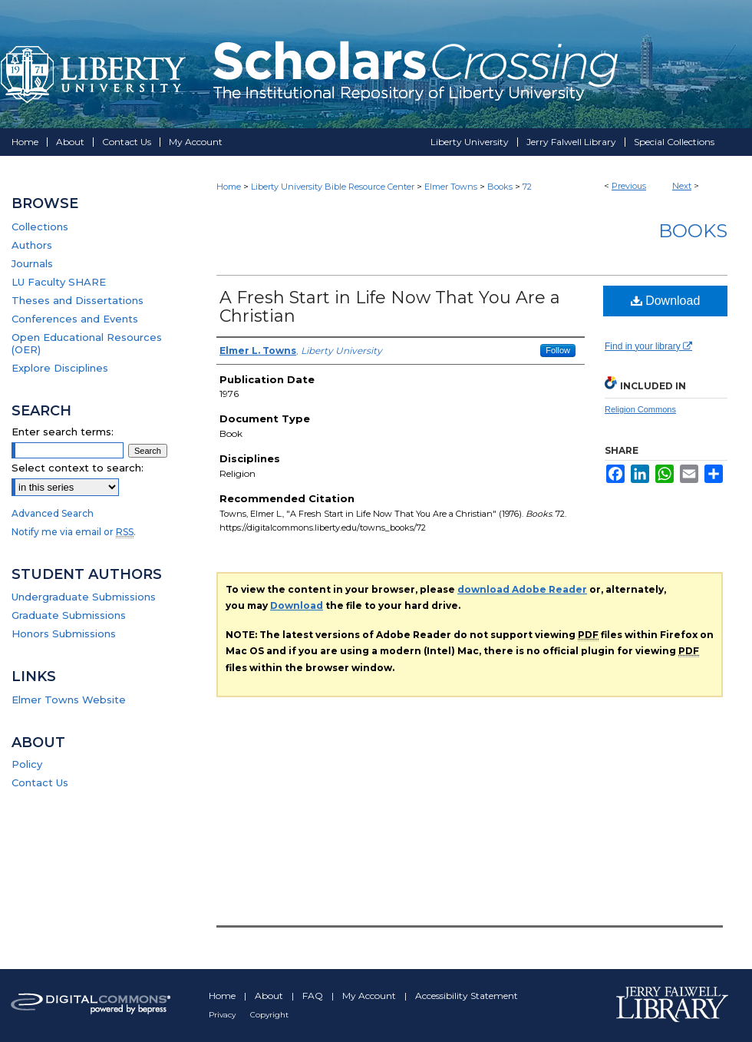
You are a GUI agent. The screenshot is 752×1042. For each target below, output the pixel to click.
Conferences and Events (75, 319)
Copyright (269, 1015)
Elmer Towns (450, 186)
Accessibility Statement (466, 995)
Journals (32, 263)
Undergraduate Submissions (84, 596)
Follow (558, 350)
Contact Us (40, 782)
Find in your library (648, 346)
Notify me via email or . (74, 532)
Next (681, 185)
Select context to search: (77, 467)
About (270, 995)
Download (666, 300)
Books (500, 186)
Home (228, 186)
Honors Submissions (64, 633)
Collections (40, 226)
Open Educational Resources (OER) (87, 343)
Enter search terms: (63, 431)
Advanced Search (53, 513)
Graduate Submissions (69, 615)
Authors (32, 245)
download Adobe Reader (522, 589)
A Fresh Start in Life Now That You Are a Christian (389, 306)
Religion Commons (640, 409)
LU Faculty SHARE (59, 282)
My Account (370, 995)
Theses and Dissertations (77, 300)
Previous (629, 185)
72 (527, 186)
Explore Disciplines (60, 368)
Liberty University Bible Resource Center (332, 186)
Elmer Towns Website (69, 699)
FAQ (313, 995)
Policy (27, 764)
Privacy (223, 1015)
